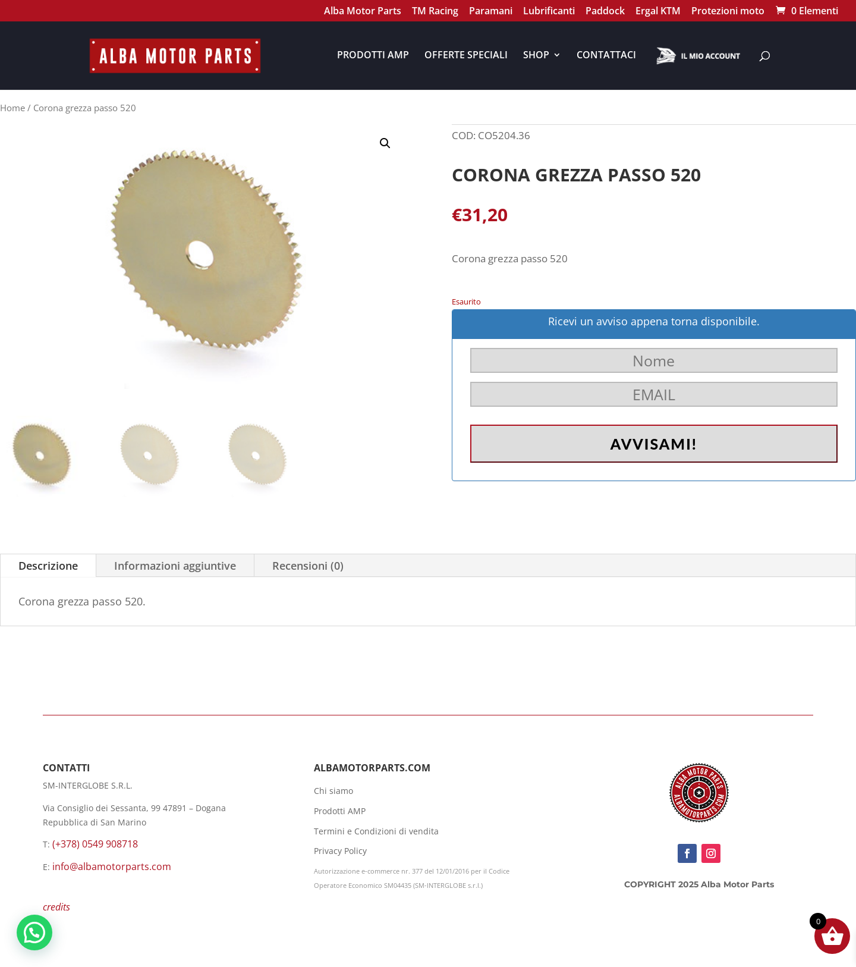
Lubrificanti (549, 12)
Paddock (605, 12)
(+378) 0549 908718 (95, 843)
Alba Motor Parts (362, 12)
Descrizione (48, 565)
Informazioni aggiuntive (175, 565)
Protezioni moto (727, 12)
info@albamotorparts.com (111, 866)
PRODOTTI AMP (373, 56)
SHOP (536, 56)
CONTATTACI (606, 56)
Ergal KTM (658, 12)
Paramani (490, 12)
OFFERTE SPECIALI (466, 56)
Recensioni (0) (308, 565)
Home (12, 108)
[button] (385, 143)
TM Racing (435, 12)
